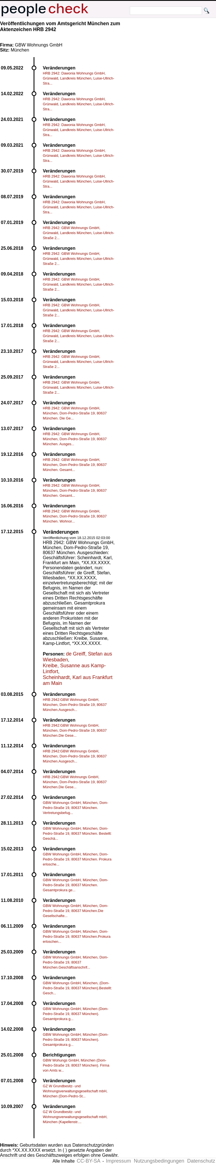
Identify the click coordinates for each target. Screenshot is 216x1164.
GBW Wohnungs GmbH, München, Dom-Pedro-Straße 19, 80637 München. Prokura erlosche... (77, 859)
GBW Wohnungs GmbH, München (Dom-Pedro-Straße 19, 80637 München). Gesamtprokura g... (75, 1014)
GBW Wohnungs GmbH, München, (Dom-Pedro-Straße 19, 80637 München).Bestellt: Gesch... (77, 988)
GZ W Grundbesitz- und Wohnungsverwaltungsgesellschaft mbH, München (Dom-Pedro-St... (75, 1091)
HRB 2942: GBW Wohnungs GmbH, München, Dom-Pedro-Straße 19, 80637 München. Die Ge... (75, 413)
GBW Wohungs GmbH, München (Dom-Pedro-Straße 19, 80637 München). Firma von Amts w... (76, 1065)
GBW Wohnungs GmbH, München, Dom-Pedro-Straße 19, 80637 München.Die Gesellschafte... (75, 911)
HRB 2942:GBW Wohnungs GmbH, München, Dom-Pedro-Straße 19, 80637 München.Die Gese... (75, 730)
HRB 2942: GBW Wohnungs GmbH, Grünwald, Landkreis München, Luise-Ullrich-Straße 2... (78, 233)
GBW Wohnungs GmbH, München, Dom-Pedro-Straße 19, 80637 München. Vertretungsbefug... (75, 808)
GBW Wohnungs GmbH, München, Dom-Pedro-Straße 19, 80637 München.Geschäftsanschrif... (75, 962)
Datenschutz (201, 1161)
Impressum (118, 1161)
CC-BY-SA (88, 1161)
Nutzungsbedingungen (159, 1161)
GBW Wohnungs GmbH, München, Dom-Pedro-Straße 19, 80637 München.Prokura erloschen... (77, 936)
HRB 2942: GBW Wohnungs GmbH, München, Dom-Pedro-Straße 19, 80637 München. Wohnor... (75, 516)
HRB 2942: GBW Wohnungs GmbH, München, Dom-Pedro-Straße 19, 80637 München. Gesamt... (75, 465)
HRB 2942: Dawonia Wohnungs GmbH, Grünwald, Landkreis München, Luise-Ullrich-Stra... (78, 78)
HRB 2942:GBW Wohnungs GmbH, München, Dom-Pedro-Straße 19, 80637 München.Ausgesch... (75, 705)
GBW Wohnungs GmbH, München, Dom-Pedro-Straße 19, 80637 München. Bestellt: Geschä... (77, 833)
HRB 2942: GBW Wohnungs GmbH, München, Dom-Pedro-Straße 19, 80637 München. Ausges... (75, 439)
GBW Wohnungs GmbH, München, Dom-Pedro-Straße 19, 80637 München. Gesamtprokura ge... (75, 885)
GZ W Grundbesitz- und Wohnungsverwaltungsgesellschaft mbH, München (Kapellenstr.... (75, 1117)
